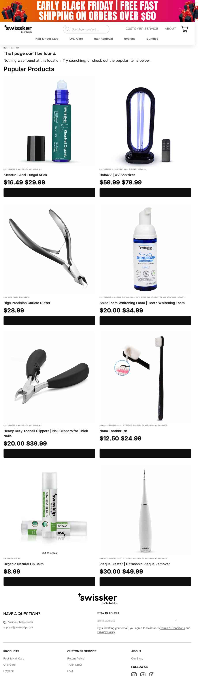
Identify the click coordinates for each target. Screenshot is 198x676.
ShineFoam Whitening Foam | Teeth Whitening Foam (142, 303)
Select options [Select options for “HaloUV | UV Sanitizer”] (145, 192)
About (170, 28)
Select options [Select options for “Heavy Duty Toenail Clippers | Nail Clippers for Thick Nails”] (49, 453)
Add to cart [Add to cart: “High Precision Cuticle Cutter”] (49, 320)
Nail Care (37, 169)
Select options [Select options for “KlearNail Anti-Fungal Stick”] (49, 192)
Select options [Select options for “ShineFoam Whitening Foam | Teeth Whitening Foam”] (145, 320)
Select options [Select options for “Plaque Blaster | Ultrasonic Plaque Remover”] (145, 581)
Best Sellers (9, 169)
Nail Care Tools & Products (16, 297)
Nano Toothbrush (113, 431)
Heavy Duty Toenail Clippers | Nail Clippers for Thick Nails (46, 433)
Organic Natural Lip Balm (24, 564)
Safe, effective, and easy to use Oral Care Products (161, 297)
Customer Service (141, 28)
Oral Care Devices (108, 425)
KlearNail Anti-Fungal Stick (25, 175)
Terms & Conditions (172, 628)
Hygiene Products (137, 169)
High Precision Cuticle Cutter (27, 303)
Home (6, 48)
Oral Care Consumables (123, 297)
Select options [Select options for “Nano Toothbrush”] (145, 453)
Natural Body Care (12, 558)
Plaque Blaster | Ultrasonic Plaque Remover (135, 564)
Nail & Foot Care (24, 169)
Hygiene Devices (120, 169)
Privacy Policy (106, 632)
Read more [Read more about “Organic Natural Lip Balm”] (49, 581)
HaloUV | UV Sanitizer (117, 175)
